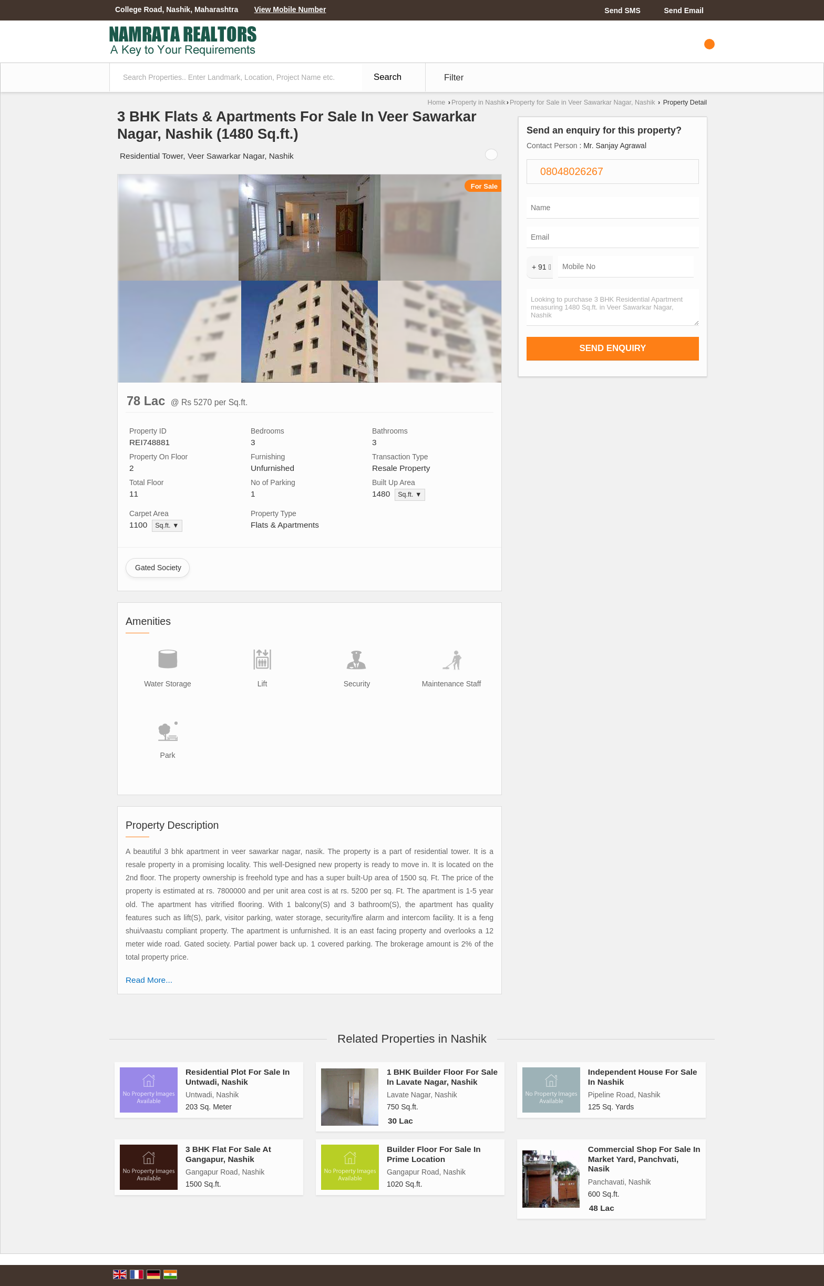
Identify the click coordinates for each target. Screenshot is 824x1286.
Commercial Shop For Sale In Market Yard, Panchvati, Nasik (644, 1159)
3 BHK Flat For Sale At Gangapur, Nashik (228, 1154)
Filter (454, 78)
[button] (290, 9)
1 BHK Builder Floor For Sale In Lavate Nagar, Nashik (442, 1076)
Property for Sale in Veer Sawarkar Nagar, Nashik (582, 102)
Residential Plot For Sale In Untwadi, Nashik (238, 1076)
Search (387, 77)
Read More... (149, 979)
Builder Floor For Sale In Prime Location (434, 1154)
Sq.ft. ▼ (409, 494)
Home (437, 102)
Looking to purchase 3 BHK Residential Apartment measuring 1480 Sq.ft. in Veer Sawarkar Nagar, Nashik (613, 307)
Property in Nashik (478, 102)
